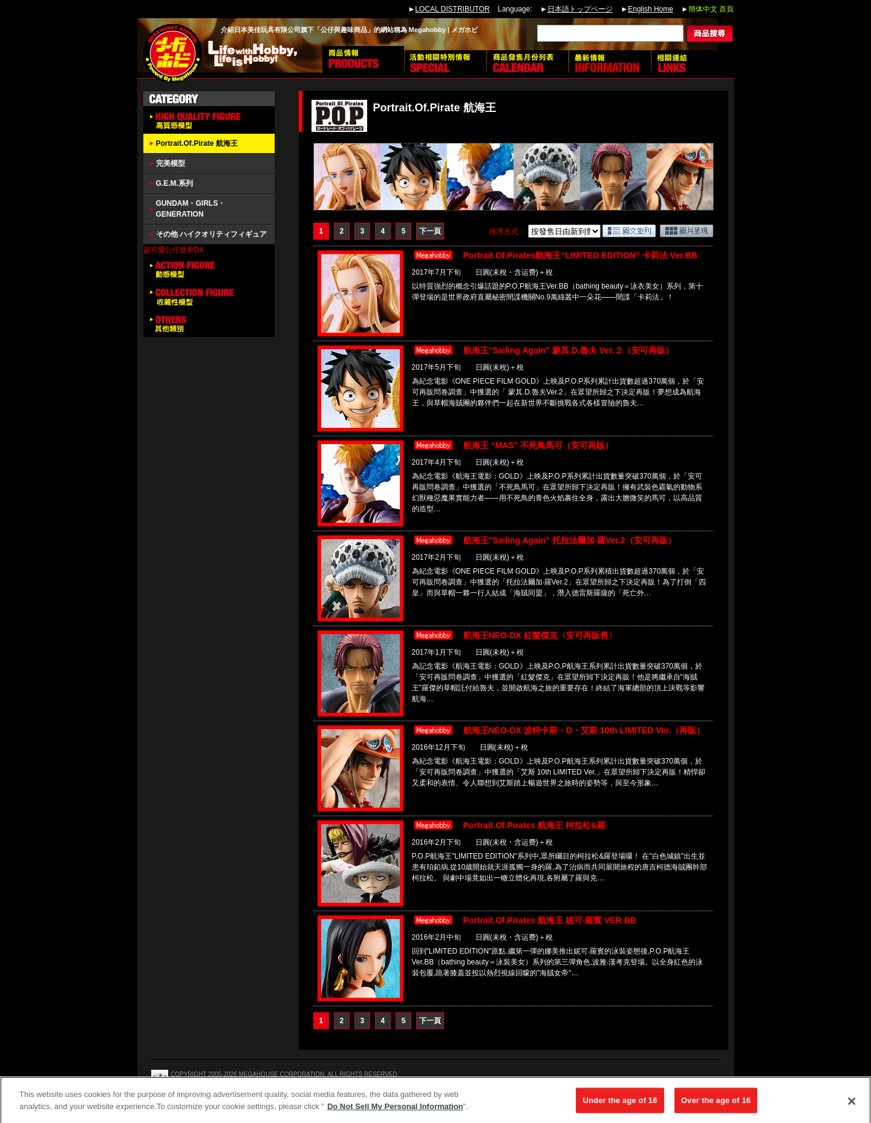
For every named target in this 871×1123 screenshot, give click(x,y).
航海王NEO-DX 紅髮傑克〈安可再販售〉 (540, 635)
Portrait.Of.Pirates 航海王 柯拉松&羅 (534, 825)
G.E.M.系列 (174, 183)
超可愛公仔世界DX (173, 250)
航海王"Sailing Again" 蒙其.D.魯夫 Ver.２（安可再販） (568, 350)
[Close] (851, 1106)
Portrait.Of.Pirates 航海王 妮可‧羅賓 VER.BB (549, 920)
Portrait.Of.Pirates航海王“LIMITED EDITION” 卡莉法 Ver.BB (580, 255)
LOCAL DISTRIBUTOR (452, 9)
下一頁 (430, 231)
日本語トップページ (580, 9)
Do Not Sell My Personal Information (395, 1111)
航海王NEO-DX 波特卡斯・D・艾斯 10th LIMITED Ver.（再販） (584, 730)
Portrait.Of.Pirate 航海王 (197, 143)
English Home (650, 9)
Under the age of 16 (619, 1105)
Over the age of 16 (716, 1105)
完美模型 (170, 163)
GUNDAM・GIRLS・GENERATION (191, 208)
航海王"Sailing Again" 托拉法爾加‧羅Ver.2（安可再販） (569, 540)
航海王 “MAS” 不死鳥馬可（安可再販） (538, 445)
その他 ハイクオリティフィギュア (211, 234)
